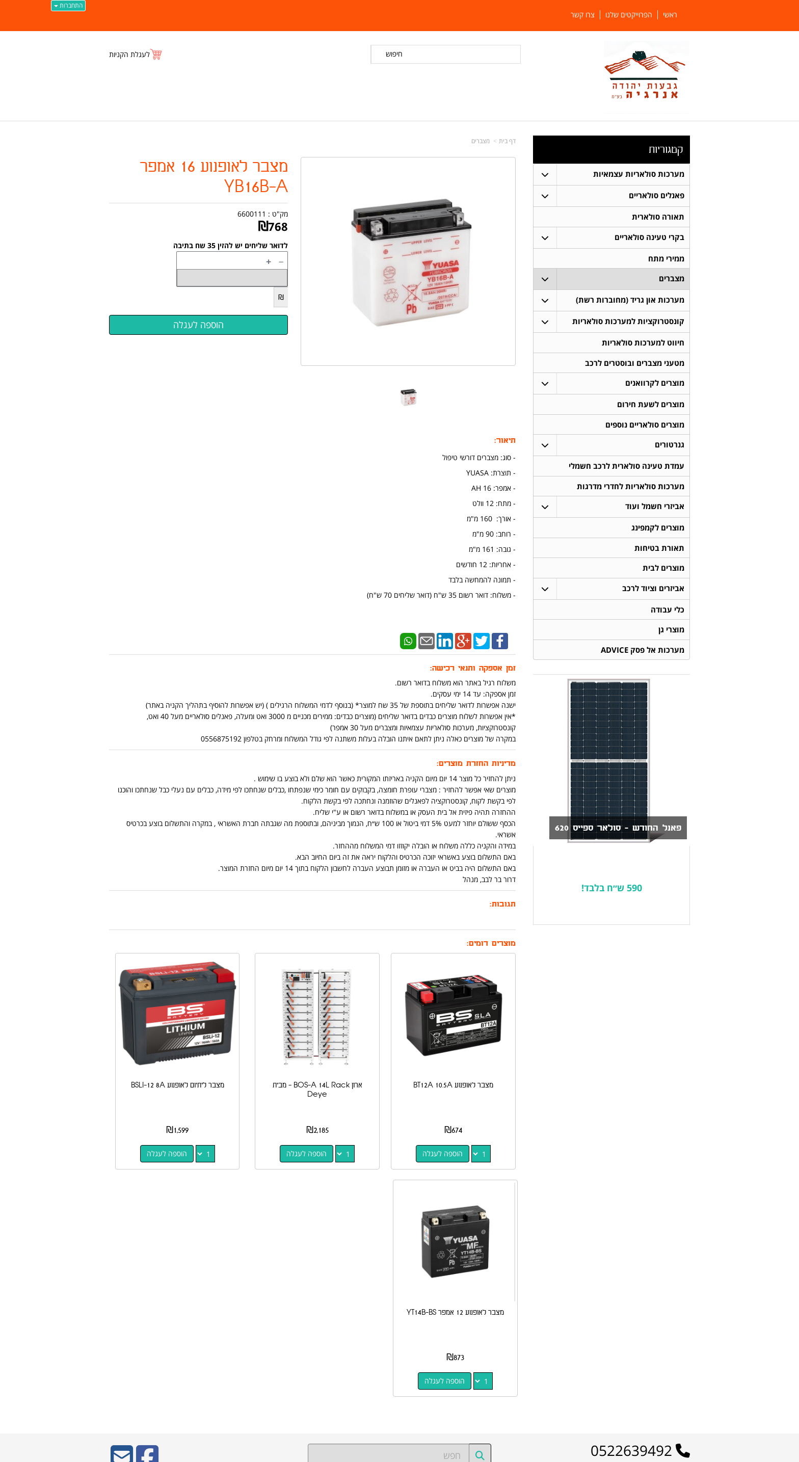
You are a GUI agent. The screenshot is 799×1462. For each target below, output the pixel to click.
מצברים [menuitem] (671, 280)
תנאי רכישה (530, 1278)
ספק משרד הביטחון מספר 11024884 (198, 1234)
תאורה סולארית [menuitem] (657, 216)
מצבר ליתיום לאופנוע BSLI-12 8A (259, 1056)
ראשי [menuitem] (670, 14)
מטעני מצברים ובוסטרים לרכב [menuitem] (634, 365)
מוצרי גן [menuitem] (671, 638)
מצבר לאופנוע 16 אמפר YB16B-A (214, 177)
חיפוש (394, 54)
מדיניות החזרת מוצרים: (476, 763)
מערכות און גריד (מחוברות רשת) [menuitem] (629, 301)
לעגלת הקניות (129, 54)
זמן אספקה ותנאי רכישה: (473, 668)
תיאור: (505, 440)
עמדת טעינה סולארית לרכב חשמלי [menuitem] (626, 470)
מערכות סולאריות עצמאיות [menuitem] (638, 174)
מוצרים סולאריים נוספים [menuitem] (644, 428)
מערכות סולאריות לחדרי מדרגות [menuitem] (630, 491)
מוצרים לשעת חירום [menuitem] (650, 407)
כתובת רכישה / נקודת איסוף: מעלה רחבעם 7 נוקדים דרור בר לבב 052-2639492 (213, 1278)
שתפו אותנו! (530, 1304)
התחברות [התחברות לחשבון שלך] (68, 5)
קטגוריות (666, 149)
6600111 (251, 214)
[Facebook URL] (147, 1202)
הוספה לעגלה (460, 1119)
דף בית (507, 141)
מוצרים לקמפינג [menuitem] (657, 533)
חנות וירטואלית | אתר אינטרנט (335, 1452)
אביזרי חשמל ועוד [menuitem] (654, 512)
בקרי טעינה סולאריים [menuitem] (649, 237)
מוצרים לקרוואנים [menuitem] (654, 386)
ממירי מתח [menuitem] (666, 259)
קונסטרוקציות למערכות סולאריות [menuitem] (628, 322)
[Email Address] (122, 1202)
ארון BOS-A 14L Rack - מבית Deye (365, 1056)
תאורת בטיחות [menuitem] (659, 554)
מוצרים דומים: (491, 943)
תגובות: (503, 904)
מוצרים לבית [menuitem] (663, 575)
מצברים (480, 141)
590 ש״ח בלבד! (611, 898)
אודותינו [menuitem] (680, 1364)
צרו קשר (531, 1232)
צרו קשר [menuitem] (583, 14)
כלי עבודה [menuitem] (667, 618)
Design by (214, 1318)
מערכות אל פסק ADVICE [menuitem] (642, 659)
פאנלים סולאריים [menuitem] (656, 195)
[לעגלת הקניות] (136, 54)
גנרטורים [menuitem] (669, 449)
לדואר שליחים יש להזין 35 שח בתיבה (230, 245)
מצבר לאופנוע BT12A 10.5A (470, 1056)
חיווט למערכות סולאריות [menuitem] (642, 344)
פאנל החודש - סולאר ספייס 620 (608, 838)
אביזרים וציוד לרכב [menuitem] (653, 596)
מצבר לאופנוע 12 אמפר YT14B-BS (154, 1056)
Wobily (432, 1452)
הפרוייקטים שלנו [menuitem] (628, 14)
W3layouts (234, 1318)
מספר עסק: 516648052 (509, 1262)
